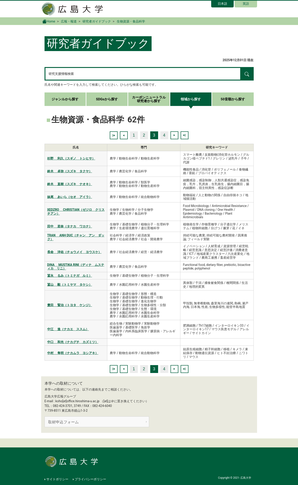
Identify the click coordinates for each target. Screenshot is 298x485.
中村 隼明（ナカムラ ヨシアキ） (72, 353)
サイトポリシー (57, 479)
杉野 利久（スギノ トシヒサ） (71, 158)
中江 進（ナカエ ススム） (68, 329)
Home (48, 21)
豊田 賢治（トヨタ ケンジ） (69, 305)
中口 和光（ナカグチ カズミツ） (72, 342)
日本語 (222, 3)
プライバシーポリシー (90, 479)
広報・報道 (69, 21)
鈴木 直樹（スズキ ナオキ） (69, 184)
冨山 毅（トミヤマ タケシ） (69, 284)
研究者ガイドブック (97, 21)
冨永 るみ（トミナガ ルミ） (69, 275)
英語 (246, 3)
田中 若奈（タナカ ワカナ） (69, 226)
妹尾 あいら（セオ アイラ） (69, 197)
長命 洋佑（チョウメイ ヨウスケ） (74, 252)
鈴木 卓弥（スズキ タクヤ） (69, 171)
